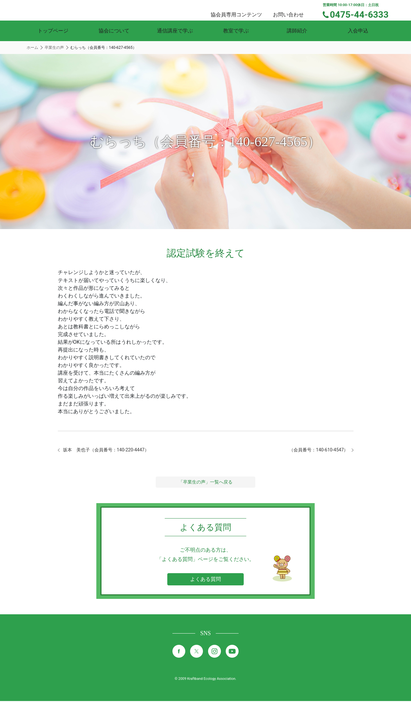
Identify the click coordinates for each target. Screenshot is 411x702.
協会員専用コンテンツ (244, 9)
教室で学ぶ (236, 31)
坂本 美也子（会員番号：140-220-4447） (112, 450)
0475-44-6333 (363, 13)
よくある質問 (205, 580)
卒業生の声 (54, 47)
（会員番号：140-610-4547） (314, 450)
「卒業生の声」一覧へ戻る (205, 482)
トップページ (53, 31)
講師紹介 (297, 31)
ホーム (32, 47)
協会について (114, 31)
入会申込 (358, 31)
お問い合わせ (294, 9)
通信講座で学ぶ (175, 31)
